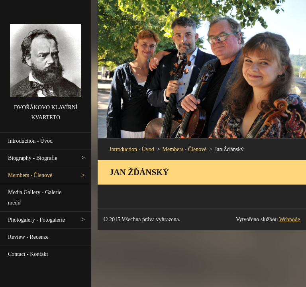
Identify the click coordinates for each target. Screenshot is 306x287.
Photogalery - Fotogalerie (36, 220)
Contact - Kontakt (28, 254)
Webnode (289, 219)
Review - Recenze (28, 237)
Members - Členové (30, 175)
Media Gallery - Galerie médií (34, 197)
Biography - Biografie (32, 158)
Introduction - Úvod (30, 141)
